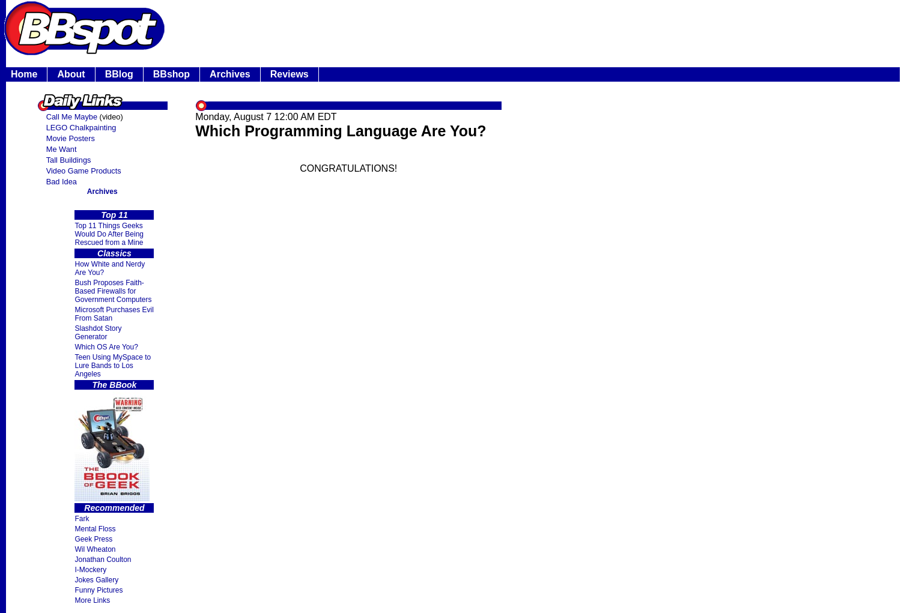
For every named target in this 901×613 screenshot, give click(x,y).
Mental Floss (94, 529)
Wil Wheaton (94, 549)
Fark (81, 519)
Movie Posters (70, 138)
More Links (92, 600)
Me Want (61, 149)
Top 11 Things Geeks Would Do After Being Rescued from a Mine (109, 234)
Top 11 (114, 215)
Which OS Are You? (106, 347)
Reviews (289, 74)
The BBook (115, 385)
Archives (230, 74)
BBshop (171, 74)
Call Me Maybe (71, 116)
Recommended (114, 508)
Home (24, 74)
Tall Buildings (68, 160)
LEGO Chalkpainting (81, 127)
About (71, 74)
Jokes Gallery (96, 580)
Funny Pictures (98, 590)
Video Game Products (83, 170)
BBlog (119, 74)
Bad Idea (61, 181)
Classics (114, 253)
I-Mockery (90, 570)
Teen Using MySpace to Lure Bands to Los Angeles (112, 365)
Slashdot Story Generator (97, 332)
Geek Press (93, 539)
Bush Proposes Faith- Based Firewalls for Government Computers (112, 291)
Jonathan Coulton (102, 559)
